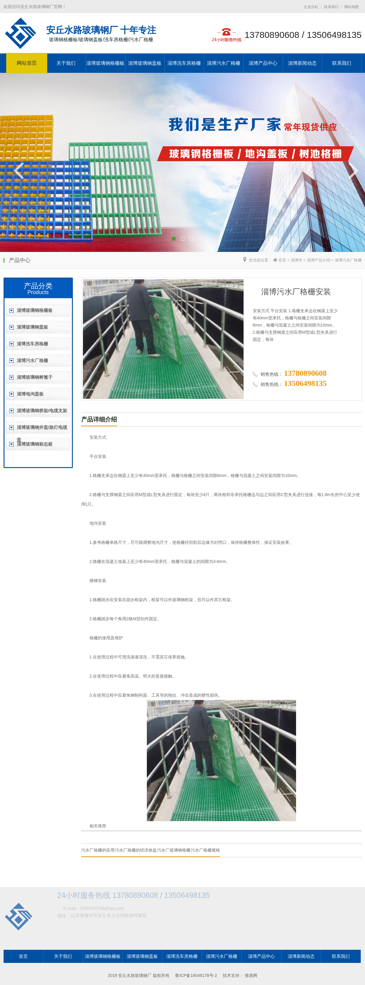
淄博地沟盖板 (30, 393)
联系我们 (331, 7)
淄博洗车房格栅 (184, 63)
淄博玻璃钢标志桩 (35, 444)
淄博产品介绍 (318, 260)
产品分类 (38, 286)
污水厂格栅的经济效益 (136, 850)
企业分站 (311, 7)
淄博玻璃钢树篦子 (35, 377)
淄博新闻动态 (302, 63)
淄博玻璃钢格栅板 (105, 63)
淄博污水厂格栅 (223, 63)
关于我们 (66, 63)
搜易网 (251, 975)
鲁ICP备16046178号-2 (196, 975)
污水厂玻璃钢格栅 (173, 850)
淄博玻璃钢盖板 (144, 63)
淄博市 (296, 260)
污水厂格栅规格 (205, 850)
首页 (282, 260)
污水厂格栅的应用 (98, 850)
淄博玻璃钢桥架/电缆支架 (42, 410)
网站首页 (26, 63)
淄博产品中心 (263, 63)
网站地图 (351, 7)
